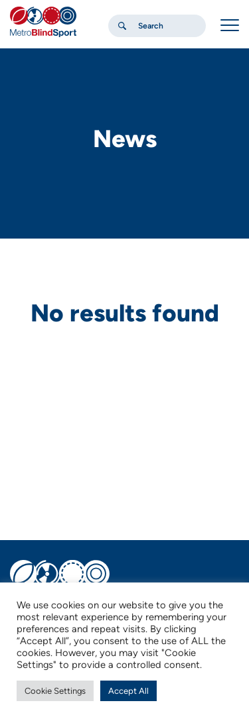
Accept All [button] (128, 691)
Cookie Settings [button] (55, 691)
